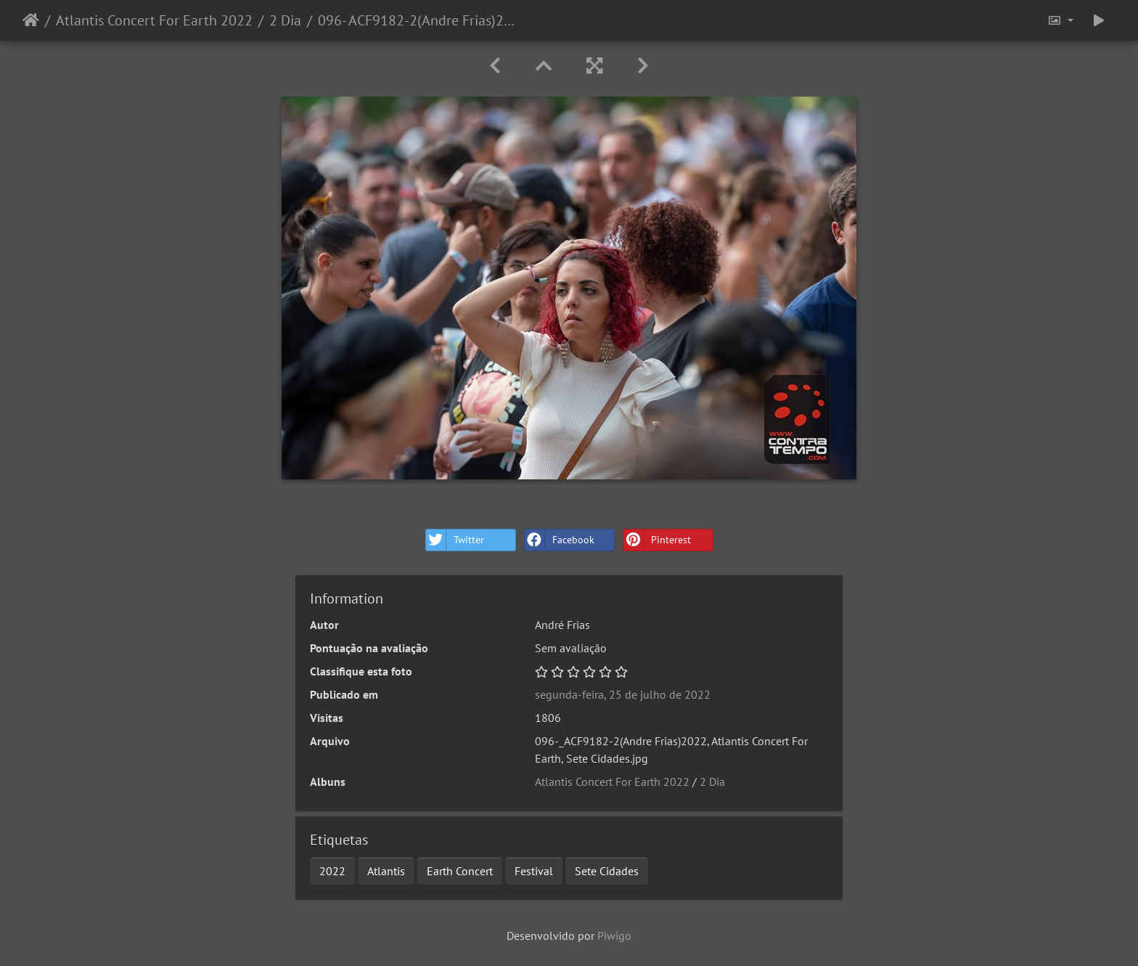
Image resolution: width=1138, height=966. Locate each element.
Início (30, 20)
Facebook (559, 540)
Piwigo (614, 935)
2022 (332, 871)
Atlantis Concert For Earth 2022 (154, 20)
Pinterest (657, 540)
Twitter (455, 540)
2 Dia (285, 20)
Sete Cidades (607, 871)
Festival (534, 871)
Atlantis (386, 871)
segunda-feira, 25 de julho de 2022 (623, 694)
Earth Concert (460, 871)
